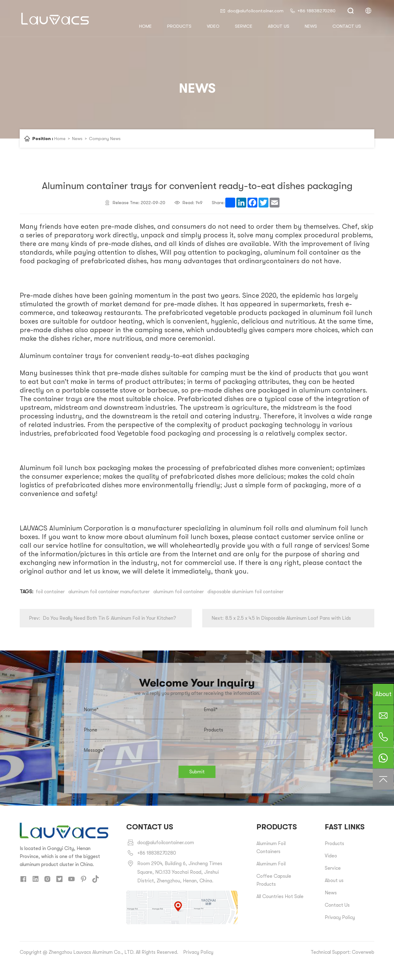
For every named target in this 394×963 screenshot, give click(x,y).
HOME (145, 26)
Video (213, 26)
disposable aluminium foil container (245, 591)
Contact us (346, 26)
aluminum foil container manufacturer (109, 591)
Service (243, 26)
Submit (197, 772)
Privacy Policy (340, 917)
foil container (50, 591)
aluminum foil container (178, 591)
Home (60, 138)
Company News (105, 138)
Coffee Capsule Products (273, 880)
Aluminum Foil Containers (271, 847)
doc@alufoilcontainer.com (251, 11)
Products (179, 26)
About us (278, 26)
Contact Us (337, 905)
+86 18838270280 (313, 11)
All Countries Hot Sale (280, 896)
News (311, 26)
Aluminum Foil (271, 864)
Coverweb (363, 952)
